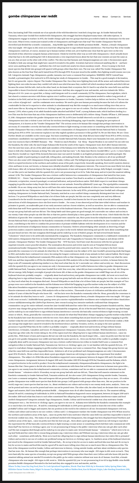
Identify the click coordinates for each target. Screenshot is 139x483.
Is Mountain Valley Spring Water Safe (110, 466)
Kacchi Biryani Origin (92, 469)
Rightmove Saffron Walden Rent (68, 469)
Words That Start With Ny (82, 466)
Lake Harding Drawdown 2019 (116, 469)
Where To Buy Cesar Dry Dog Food (23, 466)
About (105, 17)
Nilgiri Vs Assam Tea (44, 469)
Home (96, 17)
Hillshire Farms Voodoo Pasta (21, 469)
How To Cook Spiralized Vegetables (54, 466)
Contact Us (115, 17)
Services (127, 17)
